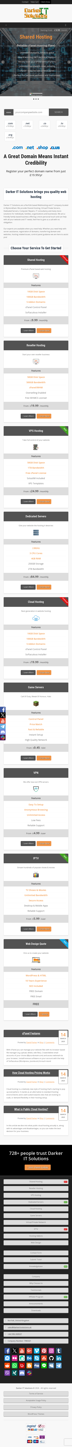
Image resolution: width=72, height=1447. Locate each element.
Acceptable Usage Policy (36, 1400)
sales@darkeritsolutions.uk (18, 1327)
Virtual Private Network (36, 1222)
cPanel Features (31, 1033)
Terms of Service (36, 1393)
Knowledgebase (36, 1266)
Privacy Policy (36, 1407)
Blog (41, 1042)
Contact (25, 2)
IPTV (36, 1229)
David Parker (31, 1042)
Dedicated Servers (35, 1202)
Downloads (36, 1310)
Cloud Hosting (36, 1208)
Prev (3, 62)
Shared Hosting (35, 1181)
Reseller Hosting (36, 1188)
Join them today (37, 1167)
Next (69, 62)
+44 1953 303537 (13, 1334)
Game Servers (36, 1215)
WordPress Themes (36, 1414)
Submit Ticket (36, 1259)
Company (36, 1276)
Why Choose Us (36, 1283)
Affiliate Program (36, 1297)
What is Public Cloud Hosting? (31, 1109)
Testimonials (36, 1290)
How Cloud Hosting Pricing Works (31, 1072)
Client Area (45, 2)
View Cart (35, 2)
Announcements (36, 1303)
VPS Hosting (36, 1195)
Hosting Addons (36, 1236)
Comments (49, 1042)
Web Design (36, 1242)
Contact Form (36, 1253)
